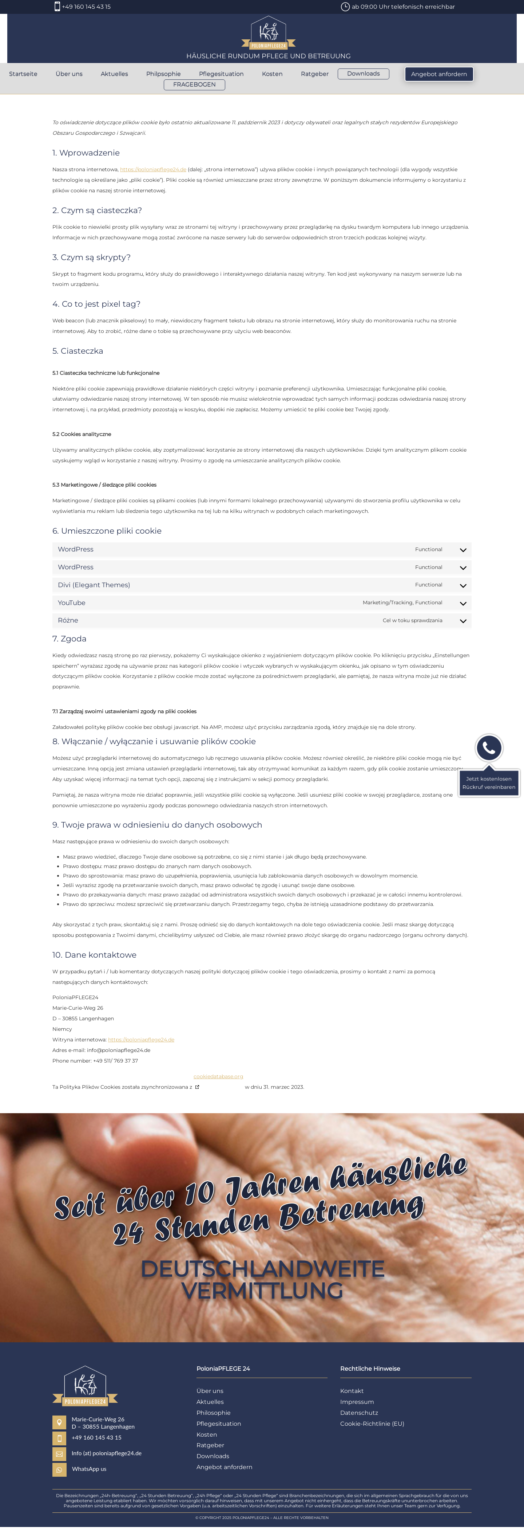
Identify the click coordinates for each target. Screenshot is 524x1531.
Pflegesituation (221, 74)
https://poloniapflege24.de (153, 173)
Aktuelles (114, 74)
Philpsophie (163, 74)
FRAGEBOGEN (194, 85)
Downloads (363, 74)
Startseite (23, 74)
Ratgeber (315, 74)
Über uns (69, 74)
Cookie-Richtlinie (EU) (372, 1427)
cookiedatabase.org (218, 1080)
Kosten (272, 74)
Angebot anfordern (439, 74)
